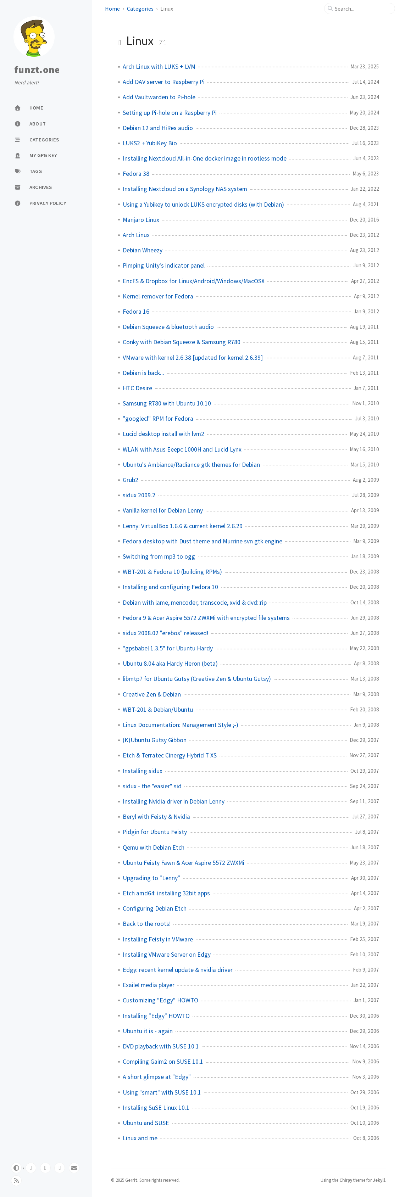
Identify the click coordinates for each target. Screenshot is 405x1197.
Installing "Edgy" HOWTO (156, 1016)
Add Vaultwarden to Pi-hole (159, 97)
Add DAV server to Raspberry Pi (164, 82)
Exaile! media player (148, 985)
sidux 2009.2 (139, 495)
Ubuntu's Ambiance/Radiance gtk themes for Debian (191, 465)
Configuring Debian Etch (155, 908)
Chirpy (345, 1180)
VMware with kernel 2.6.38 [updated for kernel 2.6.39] (193, 358)
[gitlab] (31, 1168)
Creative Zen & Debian (152, 694)
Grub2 (130, 480)
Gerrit (131, 1180)
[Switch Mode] (16, 1168)
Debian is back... (143, 373)
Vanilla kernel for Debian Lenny (163, 510)
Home (112, 8)
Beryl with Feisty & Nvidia (156, 817)
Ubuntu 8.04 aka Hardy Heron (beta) (170, 663)
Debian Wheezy (142, 250)
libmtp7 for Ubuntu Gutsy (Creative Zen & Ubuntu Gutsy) (197, 679)
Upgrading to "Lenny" (151, 878)
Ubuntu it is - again (148, 1031)
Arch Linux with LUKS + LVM (159, 67)
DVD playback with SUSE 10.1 (161, 1046)
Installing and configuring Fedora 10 (170, 587)
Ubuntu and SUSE (146, 1123)
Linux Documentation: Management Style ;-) (180, 725)
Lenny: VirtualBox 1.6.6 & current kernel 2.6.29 (183, 526)
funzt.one (37, 70)
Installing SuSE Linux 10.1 (156, 1108)
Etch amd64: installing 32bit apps (166, 893)
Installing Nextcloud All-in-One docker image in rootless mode (205, 158)
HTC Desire (137, 388)
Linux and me (140, 1138)
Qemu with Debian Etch (153, 847)
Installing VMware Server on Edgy (167, 954)
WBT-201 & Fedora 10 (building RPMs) (172, 572)
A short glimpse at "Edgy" (157, 1077)
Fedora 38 (136, 174)
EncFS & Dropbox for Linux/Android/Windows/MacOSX (194, 281)
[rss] (16, 1181)
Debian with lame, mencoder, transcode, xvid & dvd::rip (195, 602)
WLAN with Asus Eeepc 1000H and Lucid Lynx (182, 449)
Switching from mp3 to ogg (159, 556)
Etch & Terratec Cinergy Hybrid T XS (170, 755)
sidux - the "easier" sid (152, 786)
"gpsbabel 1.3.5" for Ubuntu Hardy (168, 648)
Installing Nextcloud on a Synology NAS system (185, 189)
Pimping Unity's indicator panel (164, 265)
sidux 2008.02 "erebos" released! (165, 633)
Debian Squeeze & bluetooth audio (168, 327)
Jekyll (379, 1180)
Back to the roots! (147, 924)
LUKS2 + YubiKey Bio (150, 143)
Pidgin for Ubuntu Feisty (155, 832)
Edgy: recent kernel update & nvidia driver (178, 970)
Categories (140, 8)
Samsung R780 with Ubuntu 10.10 (167, 403)
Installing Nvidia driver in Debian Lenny (173, 801)
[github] (45, 1168)
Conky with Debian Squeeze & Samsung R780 (181, 342)
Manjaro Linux (141, 220)
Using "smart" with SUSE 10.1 (162, 1092)
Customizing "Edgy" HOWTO (160, 1000)
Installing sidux (142, 771)
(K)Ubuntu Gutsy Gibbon (155, 740)
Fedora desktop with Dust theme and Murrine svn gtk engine (202, 541)
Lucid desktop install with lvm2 (163, 434)
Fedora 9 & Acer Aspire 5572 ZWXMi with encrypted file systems (206, 618)
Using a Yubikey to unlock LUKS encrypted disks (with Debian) (203, 204)
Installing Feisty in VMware (158, 939)
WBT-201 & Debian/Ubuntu (158, 710)
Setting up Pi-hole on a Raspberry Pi (170, 113)
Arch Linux (136, 235)
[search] (362, 8)
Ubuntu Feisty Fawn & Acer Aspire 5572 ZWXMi (183, 863)
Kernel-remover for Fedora (158, 296)
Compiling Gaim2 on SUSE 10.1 (163, 1061)
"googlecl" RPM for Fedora (158, 419)
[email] (74, 1168)
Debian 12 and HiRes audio (158, 128)
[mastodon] (60, 1168)
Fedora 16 (136, 311)
